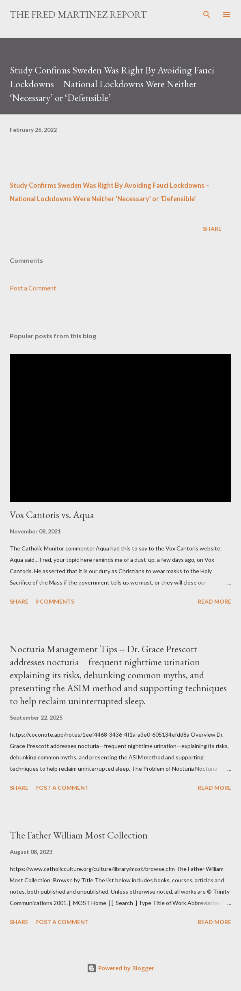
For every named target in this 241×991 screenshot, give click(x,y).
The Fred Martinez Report (78, 14)
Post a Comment (33, 288)
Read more (214, 601)
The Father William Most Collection (79, 835)
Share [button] (212, 228)
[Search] (207, 14)
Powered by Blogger (120, 968)
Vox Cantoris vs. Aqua (52, 514)
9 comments (54, 601)
